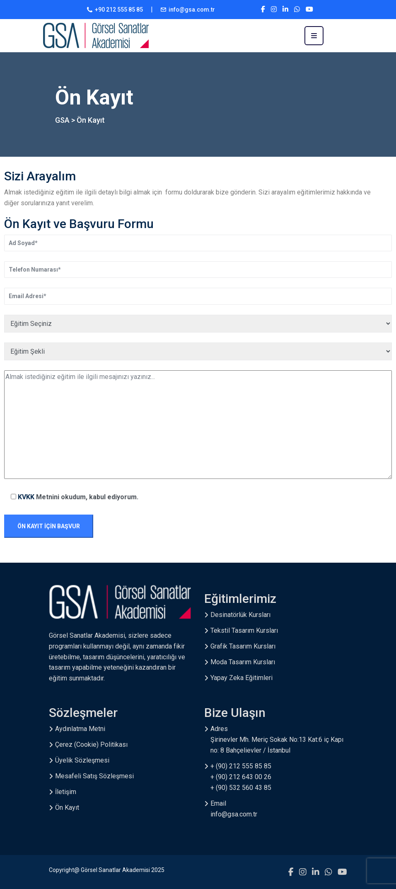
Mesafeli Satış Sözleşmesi (94, 776)
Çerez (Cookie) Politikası (91, 744)
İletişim (65, 792)
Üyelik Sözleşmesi (82, 760)
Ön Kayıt (67, 807)
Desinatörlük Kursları (240, 615)
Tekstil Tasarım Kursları (244, 630)
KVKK (27, 497)
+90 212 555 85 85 (119, 9)
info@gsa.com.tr (192, 9)
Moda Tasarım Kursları (242, 662)
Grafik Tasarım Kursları (242, 646)
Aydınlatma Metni (80, 729)
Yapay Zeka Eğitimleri (241, 678)
